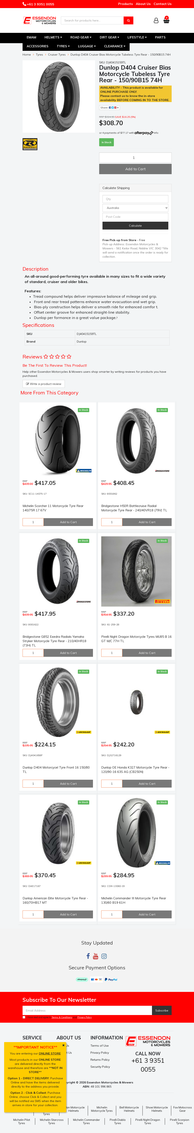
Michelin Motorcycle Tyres (102, 1109)
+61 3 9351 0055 (40, 4)
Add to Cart (135, 169)
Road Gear (81, 37)
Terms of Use (99, 1045)
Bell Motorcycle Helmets (129, 1109)
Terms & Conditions (62, 1017)
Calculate (135, 225)
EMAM (31, 37)
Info (156, 132)
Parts (160, 37)
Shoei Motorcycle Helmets (157, 1109)
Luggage (87, 46)
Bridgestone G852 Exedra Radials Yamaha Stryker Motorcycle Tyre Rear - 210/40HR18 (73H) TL (54, 641)
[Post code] (135, 217)
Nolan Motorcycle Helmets (74, 1109)
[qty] (135, 199)
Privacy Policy (84, 1017)
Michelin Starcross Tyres (52, 1121)
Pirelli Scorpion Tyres (179, 1121)
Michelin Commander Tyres (86, 1121)
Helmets (53, 37)
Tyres (63, 46)
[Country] (135, 208)
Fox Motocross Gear (182, 1109)
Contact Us (163, 4)
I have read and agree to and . (57, 1017)
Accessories (37, 46)
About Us (143, 4)
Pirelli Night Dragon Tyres (147, 1121)
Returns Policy (100, 1060)
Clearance (114, 46)
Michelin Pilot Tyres (21, 1121)
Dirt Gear (109, 37)
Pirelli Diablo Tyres (118, 1121)
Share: (109, 107)
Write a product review (43, 384)
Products (125, 4)
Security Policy (100, 1067)
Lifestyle (137, 37)
